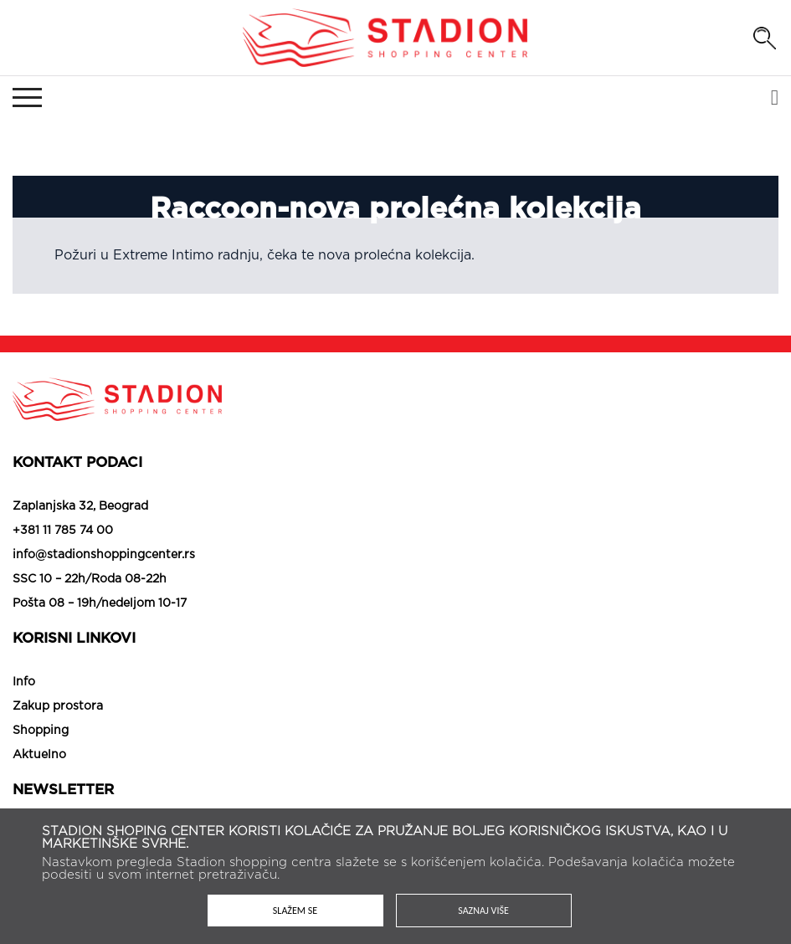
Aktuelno (39, 755)
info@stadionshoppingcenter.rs (104, 555)
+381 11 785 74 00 (63, 530)
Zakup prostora (58, 706)
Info (24, 682)
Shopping (41, 730)
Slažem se (295, 910)
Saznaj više (483, 910)
